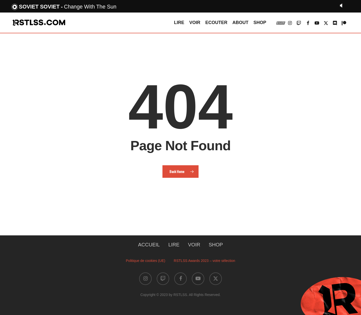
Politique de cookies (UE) (145, 261)
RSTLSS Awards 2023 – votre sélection (204, 261)
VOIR (194, 244)
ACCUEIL (149, 244)
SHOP (216, 244)
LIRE (173, 244)
